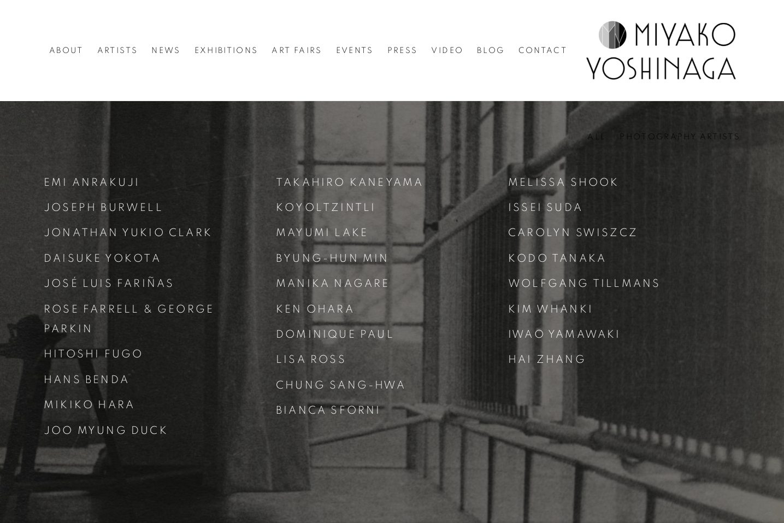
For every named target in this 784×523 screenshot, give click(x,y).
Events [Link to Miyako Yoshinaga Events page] (355, 50)
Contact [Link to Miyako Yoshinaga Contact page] (542, 50)
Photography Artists (680, 137)
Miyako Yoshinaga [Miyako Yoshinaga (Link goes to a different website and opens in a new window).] (661, 50)
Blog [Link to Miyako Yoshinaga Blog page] (490, 50)
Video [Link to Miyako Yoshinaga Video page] (447, 50)
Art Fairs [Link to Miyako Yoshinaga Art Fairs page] (297, 50)
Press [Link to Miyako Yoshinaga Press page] (402, 50)
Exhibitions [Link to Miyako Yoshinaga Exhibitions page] (226, 50)
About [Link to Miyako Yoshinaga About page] (66, 50)
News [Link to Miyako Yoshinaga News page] (165, 50)
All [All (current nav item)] (596, 137)
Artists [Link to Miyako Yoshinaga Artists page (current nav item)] (117, 50)
